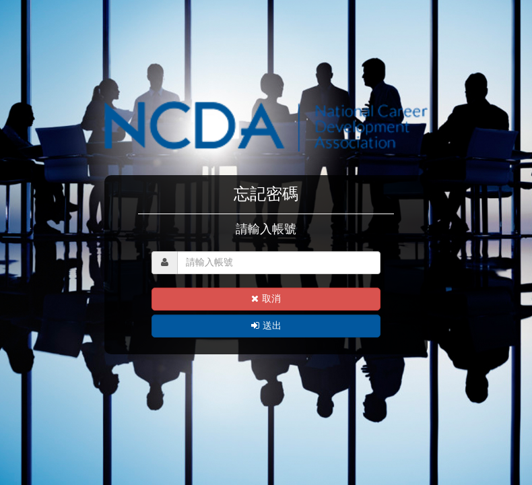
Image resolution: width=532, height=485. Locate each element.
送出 (266, 326)
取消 (266, 299)
